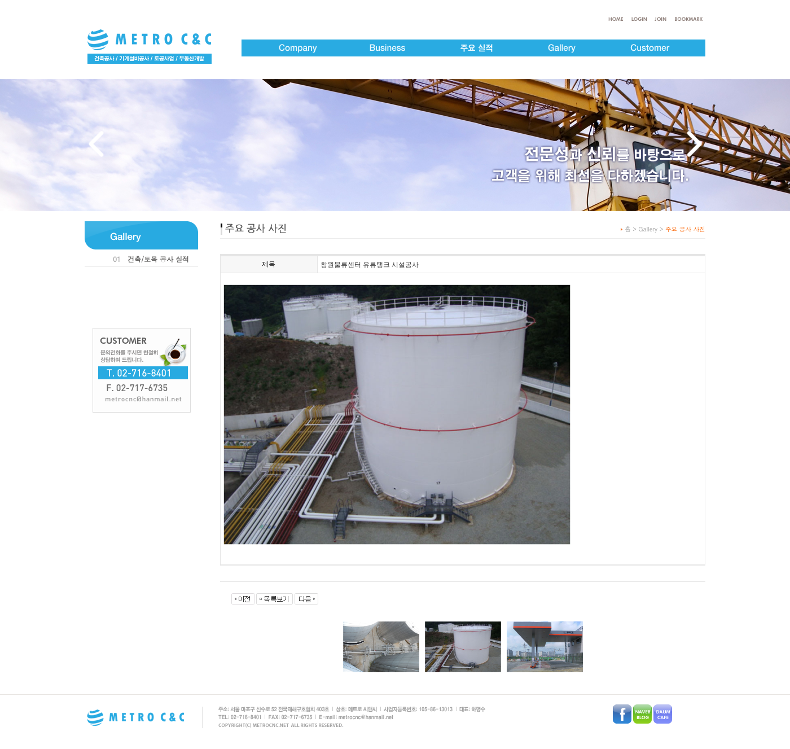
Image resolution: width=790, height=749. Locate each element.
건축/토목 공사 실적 (158, 259)
